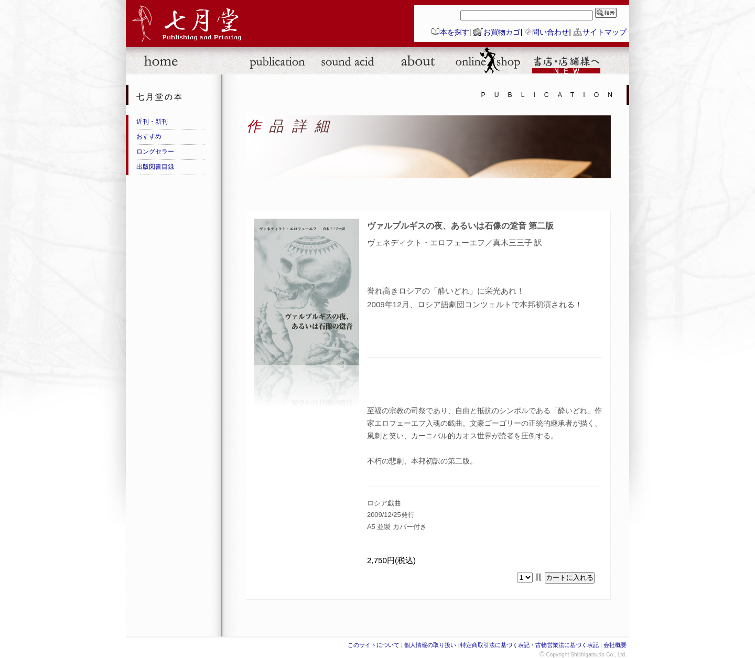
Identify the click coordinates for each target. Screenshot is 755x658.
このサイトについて (374, 645)
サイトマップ (605, 32)
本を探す (454, 32)
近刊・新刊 (152, 121)
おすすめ (148, 136)
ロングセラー (155, 151)
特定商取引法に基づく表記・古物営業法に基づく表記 (529, 645)
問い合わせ (550, 32)
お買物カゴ (501, 32)
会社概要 (615, 645)
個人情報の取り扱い (430, 645)
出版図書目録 (155, 166)
